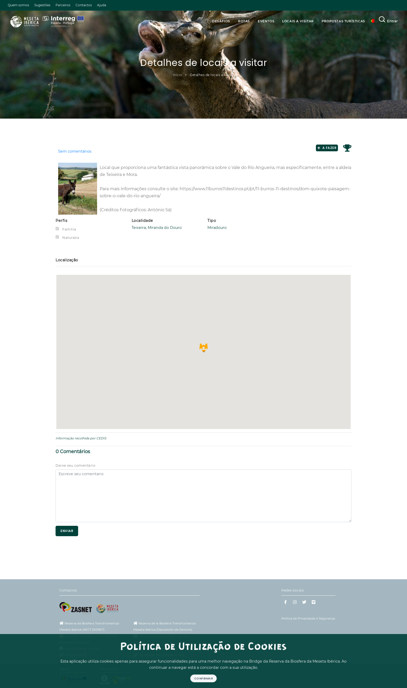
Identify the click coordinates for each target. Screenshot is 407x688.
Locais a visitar (298, 21)
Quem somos (18, 5)
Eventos (266, 21)
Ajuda (101, 5)
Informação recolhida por (76, 438)
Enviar (66, 531)
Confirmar (203, 678)
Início (177, 75)
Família (69, 229)
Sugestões (42, 5)
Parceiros (63, 5)
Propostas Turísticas (343, 21)
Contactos (84, 5)
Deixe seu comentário (75, 465)
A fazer (326, 148)
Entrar (392, 21)
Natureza (70, 237)
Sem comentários (74, 151)
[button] (203, 348)
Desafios (221, 21)
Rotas (244, 21)
